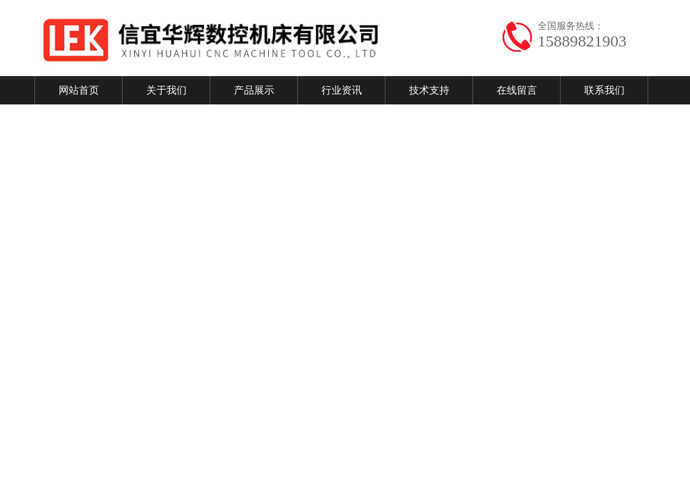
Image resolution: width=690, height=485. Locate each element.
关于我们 (166, 90)
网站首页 (79, 90)
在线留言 (517, 90)
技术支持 (429, 90)
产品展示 (254, 90)
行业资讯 (341, 90)
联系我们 (604, 90)
